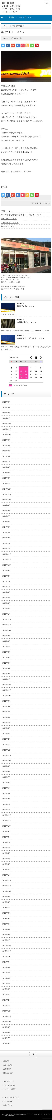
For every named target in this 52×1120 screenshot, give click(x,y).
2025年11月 (6, 429)
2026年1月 (6, 418)
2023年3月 (6, 603)
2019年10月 (6, 826)
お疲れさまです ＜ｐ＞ (39, 203)
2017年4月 (6, 989)
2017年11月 (6, 951)
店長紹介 (6, 1061)
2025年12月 (6, 424)
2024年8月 (6, 511)
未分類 (11, 17)
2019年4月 (6, 859)
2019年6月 (6, 848)
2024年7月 (6, 516)
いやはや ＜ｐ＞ (9, 219)
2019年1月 (6, 875)
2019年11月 (6, 821)
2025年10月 (6, 435)
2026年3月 (6, 407)
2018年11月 (6, 886)
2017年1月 (6, 1006)
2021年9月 (6, 701)
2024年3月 (6, 538)
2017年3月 (6, 995)
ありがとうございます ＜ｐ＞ (30, 338)
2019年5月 (6, 853)
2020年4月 (6, 793)
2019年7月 (6, 842)
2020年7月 (6, 777)
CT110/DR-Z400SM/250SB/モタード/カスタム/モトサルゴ (30, 1114)
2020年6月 (6, 783)
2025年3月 (6, 473)
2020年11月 (6, 755)
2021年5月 (6, 723)
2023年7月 (6, 581)
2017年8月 (6, 967)
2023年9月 (6, 571)
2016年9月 (6, 1027)
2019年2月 (6, 870)
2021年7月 (6, 712)
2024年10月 (6, 500)
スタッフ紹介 (7, 1065)
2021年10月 (6, 696)
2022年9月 (6, 636)
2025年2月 (6, 478)
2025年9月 (6, 440)
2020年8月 (6, 772)
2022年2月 (6, 674)
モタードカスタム (9, 1085)
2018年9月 (6, 897)
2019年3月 (6, 864)
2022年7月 (6, 647)
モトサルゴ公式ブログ (11, 1097)
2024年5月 (6, 527)
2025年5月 (6, 462)
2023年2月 (6, 609)
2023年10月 (6, 565)
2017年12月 (6, 946)
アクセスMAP (8, 1101)
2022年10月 (6, 630)
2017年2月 (6, 1000)
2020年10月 (6, 761)
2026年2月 (6, 413)
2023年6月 (6, 587)
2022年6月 (6, 652)
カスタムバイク (8, 1081)
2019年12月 (6, 815)
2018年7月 (6, 908)
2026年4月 (6, 402)
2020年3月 (6, 799)
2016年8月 (6, 1033)
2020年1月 (6, 810)
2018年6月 (6, 913)
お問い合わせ (7, 1105)
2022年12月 (6, 619)
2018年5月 (6, 919)
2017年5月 (6, 984)
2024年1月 (6, 549)
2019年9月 (6, 832)
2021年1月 (6, 745)
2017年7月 (6, 973)
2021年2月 (6, 739)
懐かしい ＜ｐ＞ (11, 197)
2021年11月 (6, 690)
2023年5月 (6, 592)
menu (46, 3)
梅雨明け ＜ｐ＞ (9, 226)
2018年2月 (6, 935)
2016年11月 (6, 1016)
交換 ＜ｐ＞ (7, 211)
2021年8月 (6, 706)
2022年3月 (6, 668)
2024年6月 (6, 522)
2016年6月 (6, 1044)
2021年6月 (6, 717)
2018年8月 (6, 902)
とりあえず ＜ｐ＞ (10, 222)
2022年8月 (6, 641)
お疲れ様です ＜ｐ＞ (26, 322)
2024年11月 (6, 494)
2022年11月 (6, 625)
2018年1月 (6, 940)
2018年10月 (6, 891)
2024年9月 (6, 505)
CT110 (4, 187)
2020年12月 (6, 750)
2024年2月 (6, 543)
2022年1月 (6, 679)
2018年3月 (6, 929)
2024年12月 (6, 489)
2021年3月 (6, 734)
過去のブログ (7, 1073)
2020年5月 (6, 788)
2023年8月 (6, 576)
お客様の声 (7, 1069)
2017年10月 (6, 957)
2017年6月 (6, 978)
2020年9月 (6, 766)
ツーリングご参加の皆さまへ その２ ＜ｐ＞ (21, 215)
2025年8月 (6, 445)
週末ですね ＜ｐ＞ (26, 306)
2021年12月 (6, 685)
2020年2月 (6, 804)
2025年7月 (6, 451)
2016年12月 (6, 1011)
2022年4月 (6, 663)
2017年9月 (6, 962)
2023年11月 (6, 560)
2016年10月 (6, 1022)
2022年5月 (6, 658)
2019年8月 (6, 837)
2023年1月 (6, 614)
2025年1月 (6, 484)
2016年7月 (6, 1038)
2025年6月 (6, 456)
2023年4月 (6, 598)
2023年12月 (6, 554)
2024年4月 (6, 532)
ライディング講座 (9, 1089)
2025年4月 (6, 467)
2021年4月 (6, 728)
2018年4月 (6, 924)
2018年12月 (6, 880)
